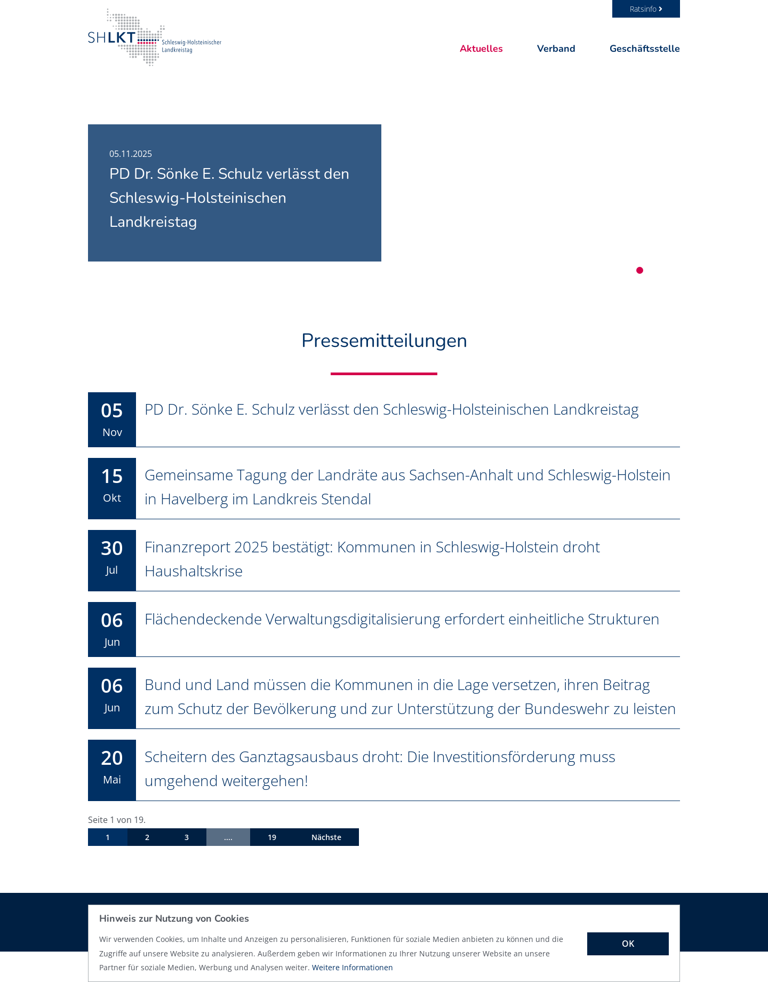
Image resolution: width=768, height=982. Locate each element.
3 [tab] (664, 270)
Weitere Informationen (352, 967)
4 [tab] (676, 270)
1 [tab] (639, 270)
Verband (556, 48)
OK (628, 943)
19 (272, 867)
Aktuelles (481, 48)
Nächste (326, 867)
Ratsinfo (646, 9)
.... (228, 867)
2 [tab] (652, 270)
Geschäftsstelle (645, 48)
